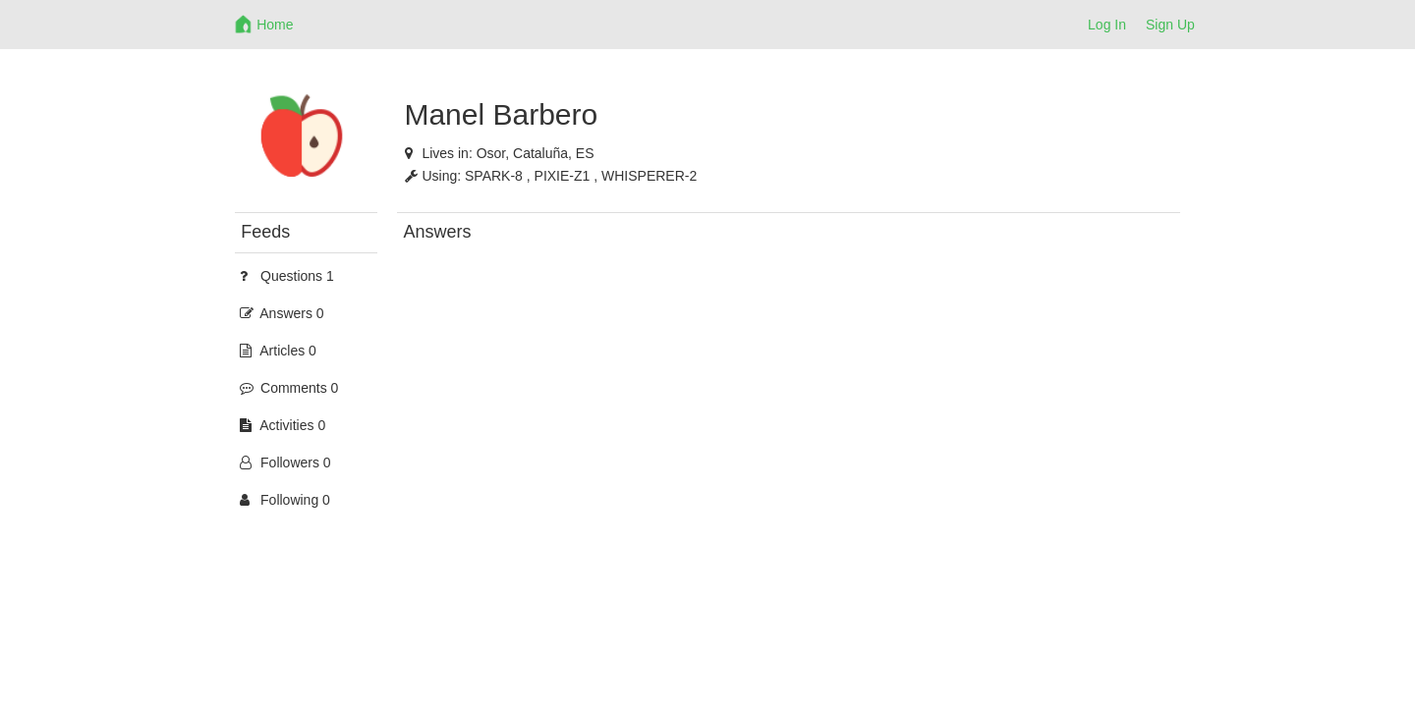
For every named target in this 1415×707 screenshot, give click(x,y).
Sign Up (1170, 24)
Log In (1107, 24)
